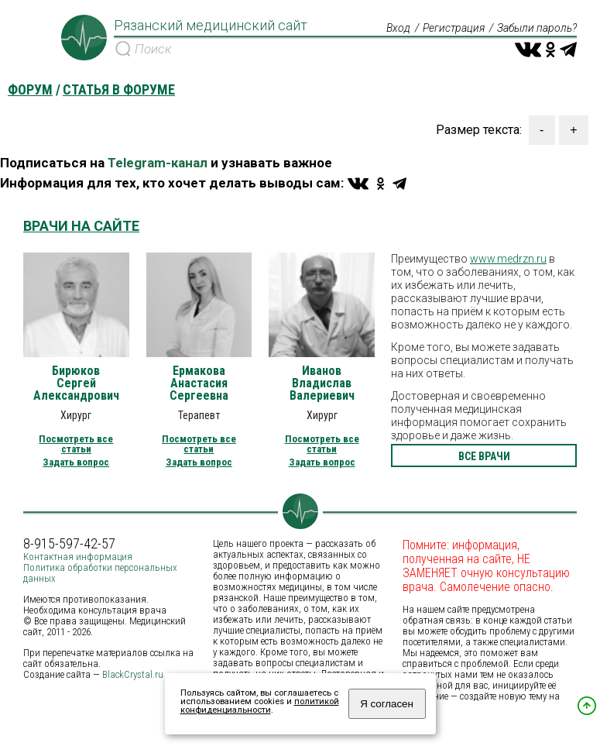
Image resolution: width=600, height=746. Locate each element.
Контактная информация (77, 556)
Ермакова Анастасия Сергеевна (199, 383)
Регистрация (454, 27)
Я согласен (386, 704)
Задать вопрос (76, 462)
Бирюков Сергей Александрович (76, 383)
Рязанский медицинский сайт (210, 26)
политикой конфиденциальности (259, 705)
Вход (398, 27)
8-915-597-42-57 (69, 544)
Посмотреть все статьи (76, 444)
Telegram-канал (157, 162)
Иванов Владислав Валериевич (322, 383)
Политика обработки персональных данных (100, 573)
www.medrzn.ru (508, 259)
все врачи (484, 456)
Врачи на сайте (81, 226)
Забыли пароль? (537, 27)
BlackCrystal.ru (132, 674)
